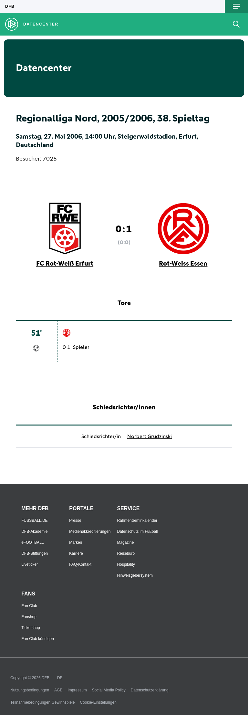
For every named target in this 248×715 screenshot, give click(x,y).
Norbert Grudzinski (149, 436)
